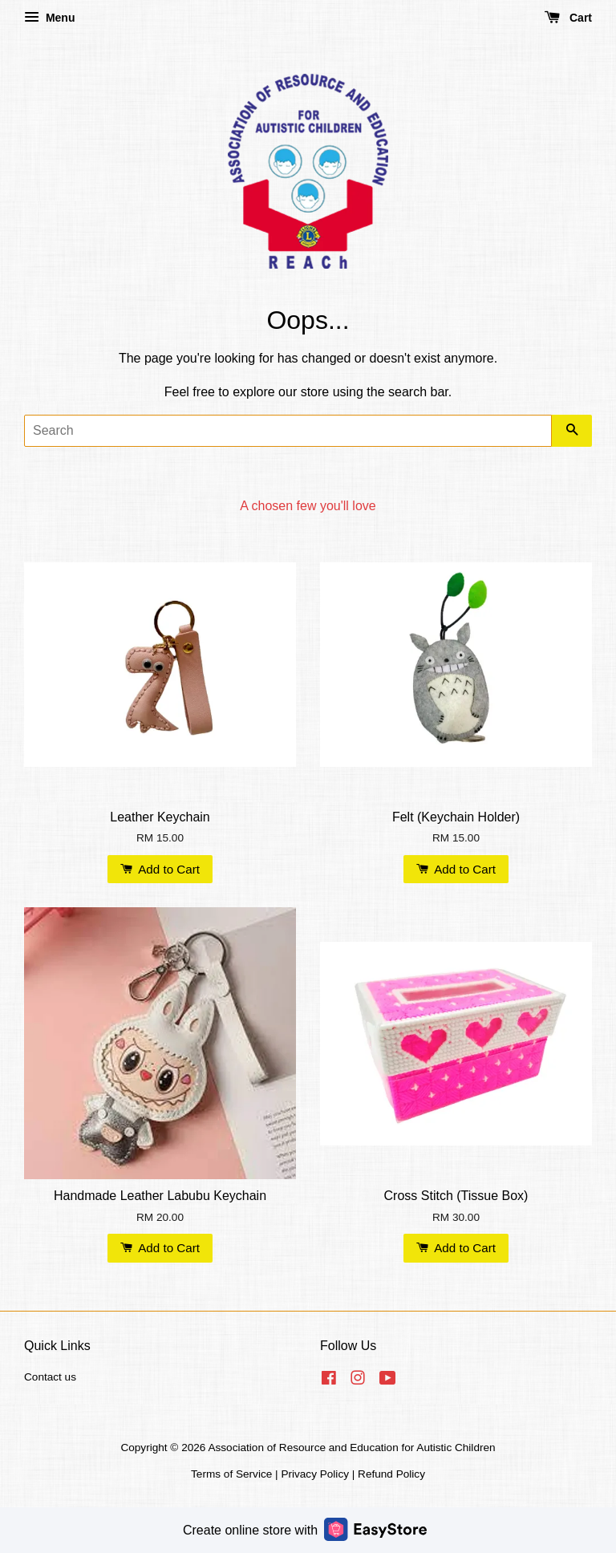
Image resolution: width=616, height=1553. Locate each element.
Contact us (50, 1377)
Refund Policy (391, 1474)
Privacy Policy (315, 1474)
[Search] (288, 431)
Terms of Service (231, 1474)
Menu (49, 17)
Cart (568, 17)
